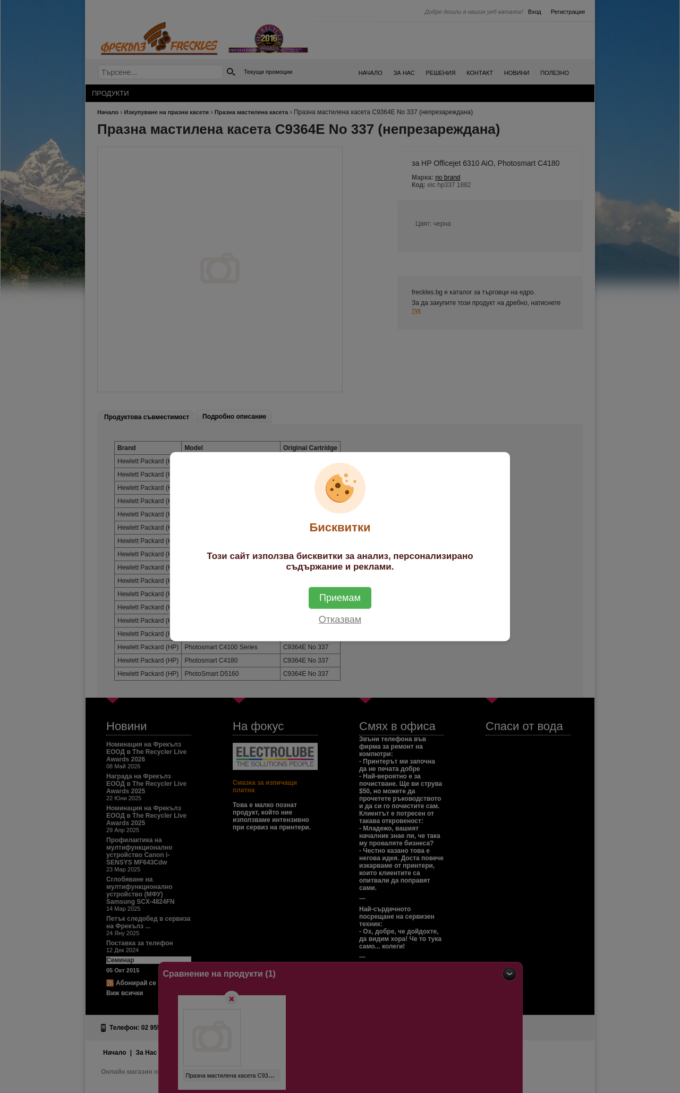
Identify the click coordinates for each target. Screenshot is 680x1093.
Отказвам (340, 619)
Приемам (340, 597)
